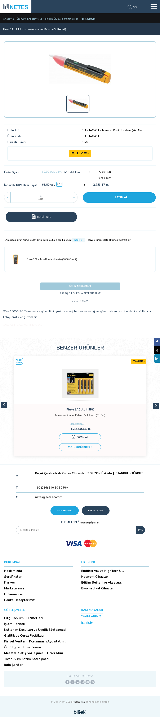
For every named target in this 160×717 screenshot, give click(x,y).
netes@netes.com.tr (48, 497)
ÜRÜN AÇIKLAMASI (80, 286)
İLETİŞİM (87, 623)
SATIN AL (121, 197)
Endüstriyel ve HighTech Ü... (102, 571)
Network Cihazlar (94, 577)
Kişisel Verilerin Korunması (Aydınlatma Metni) (35, 641)
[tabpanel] (80, 406)
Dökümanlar (13, 594)
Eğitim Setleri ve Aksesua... (102, 582)
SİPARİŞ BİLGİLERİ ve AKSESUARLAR (80, 293)
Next (156, 406)
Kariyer (9, 582)
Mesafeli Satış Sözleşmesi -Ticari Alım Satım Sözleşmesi (33, 653)
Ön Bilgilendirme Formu (22, 647)
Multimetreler (71, 18)
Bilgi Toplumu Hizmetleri (23, 618)
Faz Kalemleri (88, 18)
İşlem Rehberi (14, 624)
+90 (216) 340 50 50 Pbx (51, 488)
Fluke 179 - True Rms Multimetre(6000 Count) (43, 259)
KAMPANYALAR (92, 610)
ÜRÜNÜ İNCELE (80, 447)
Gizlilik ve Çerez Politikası (24, 635)
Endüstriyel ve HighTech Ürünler (44, 18)
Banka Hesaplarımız (19, 600)
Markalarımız (14, 588)
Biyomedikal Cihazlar (97, 588)
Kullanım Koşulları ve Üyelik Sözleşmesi (35, 630)
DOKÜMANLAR (80, 300)
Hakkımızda (13, 571)
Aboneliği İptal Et (89, 522)
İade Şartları (13, 665)
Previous (4, 405)
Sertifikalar (13, 577)
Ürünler (21, 18)
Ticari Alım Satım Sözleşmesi (26, 659)
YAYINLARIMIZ (91, 616)
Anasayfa (8, 18)
